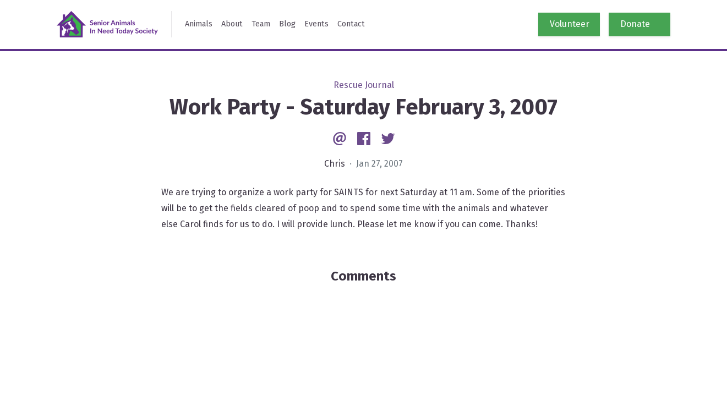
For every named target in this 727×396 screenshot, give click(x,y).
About (232, 24)
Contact (351, 24)
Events (316, 24)
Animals (198, 24)
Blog (287, 24)
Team (261, 24)
